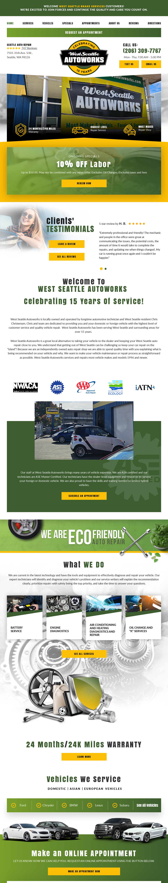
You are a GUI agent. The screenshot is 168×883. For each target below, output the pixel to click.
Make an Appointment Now (84, 871)
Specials (67, 23)
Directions (154, 23)
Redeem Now (84, 183)
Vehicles (47, 23)
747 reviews (29, 48)
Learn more (84, 757)
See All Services (84, 654)
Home (10, 23)
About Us (114, 23)
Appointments (91, 23)
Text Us (129, 64)
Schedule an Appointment (84, 496)
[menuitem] (10, 23)
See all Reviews (66, 256)
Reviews (134, 23)
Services (28, 23)
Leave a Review (67, 244)
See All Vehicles (147, 805)
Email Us (151, 64)
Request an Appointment (84, 32)
